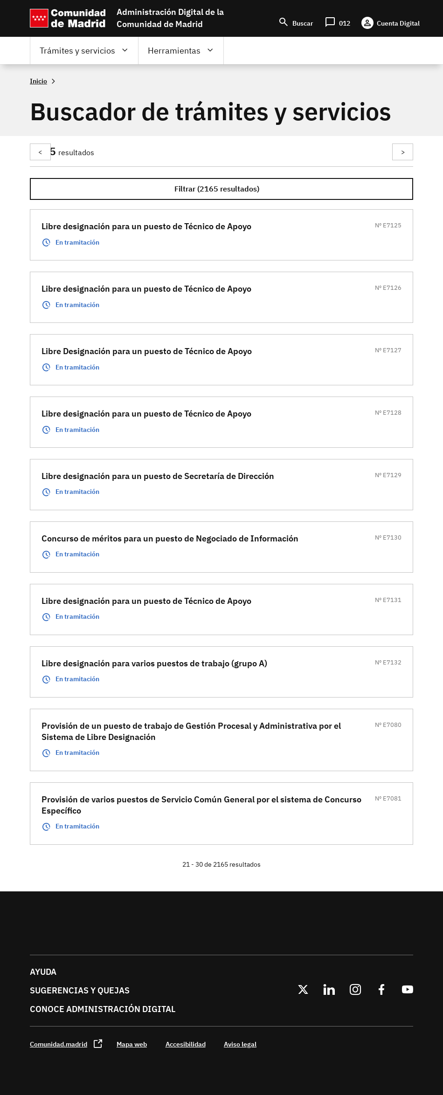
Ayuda (43, 971)
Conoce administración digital (102, 1009)
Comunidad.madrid (58, 1044)
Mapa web (132, 1044)
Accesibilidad (186, 1044)
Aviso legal (240, 1044)
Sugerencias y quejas (80, 990)
